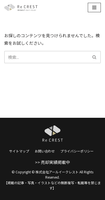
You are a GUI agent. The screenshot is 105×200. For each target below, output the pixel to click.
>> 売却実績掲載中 (52, 162)
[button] (94, 57)
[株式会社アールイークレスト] (21, 7)
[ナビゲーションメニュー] (94, 7)
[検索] (46, 57)
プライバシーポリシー (77, 151)
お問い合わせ (45, 151)
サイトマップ (19, 151)
